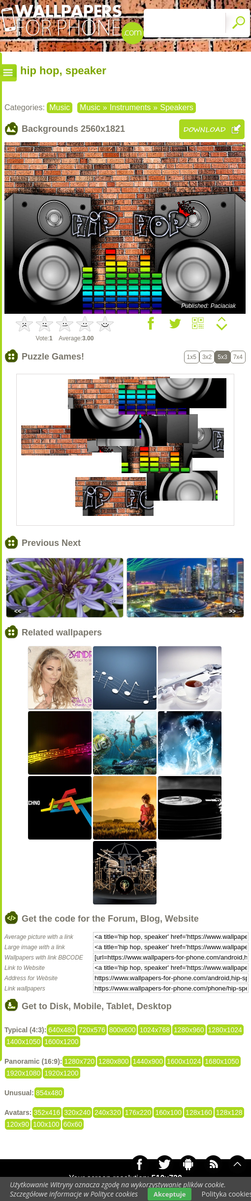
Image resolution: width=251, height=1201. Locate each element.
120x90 (17, 1124)
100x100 (46, 1124)
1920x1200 (61, 1073)
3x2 (207, 357)
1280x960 (189, 1030)
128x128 (229, 1112)
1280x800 (113, 1061)
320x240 (77, 1112)
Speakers (176, 107)
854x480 (49, 1093)
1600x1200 (61, 1042)
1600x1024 (184, 1061)
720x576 (92, 1030)
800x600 (122, 1030)
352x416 (47, 1112)
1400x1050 (23, 1042)
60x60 (72, 1124)
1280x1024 (225, 1030)
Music (59, 107)
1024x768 (154, 1030)
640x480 (61, 1030)
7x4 (238, 357)
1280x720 (79, 1061)
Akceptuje (170, 1194)
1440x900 (148, 1061)
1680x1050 (222, 1061)
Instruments (130, 107)
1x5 (191, 357)
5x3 (222, 357)
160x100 (168, 1112)
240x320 (107, 1112)
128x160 (199, 1112)
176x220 (138, 1112)
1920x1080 (23, 1073)
